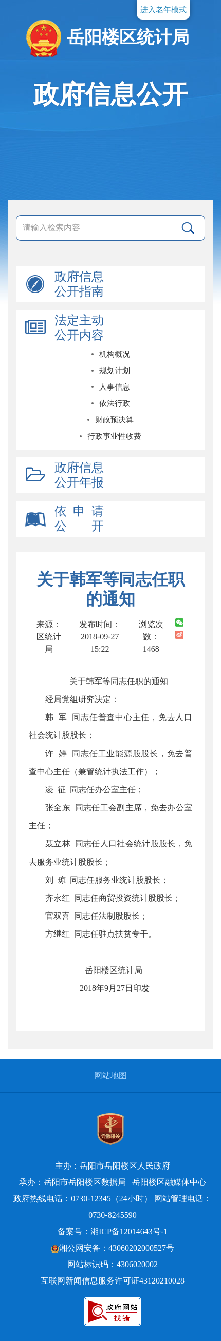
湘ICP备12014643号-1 (129, 1231)
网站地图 (110, 1075)
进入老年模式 (163, 10)
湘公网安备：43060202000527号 (112, 1247)
